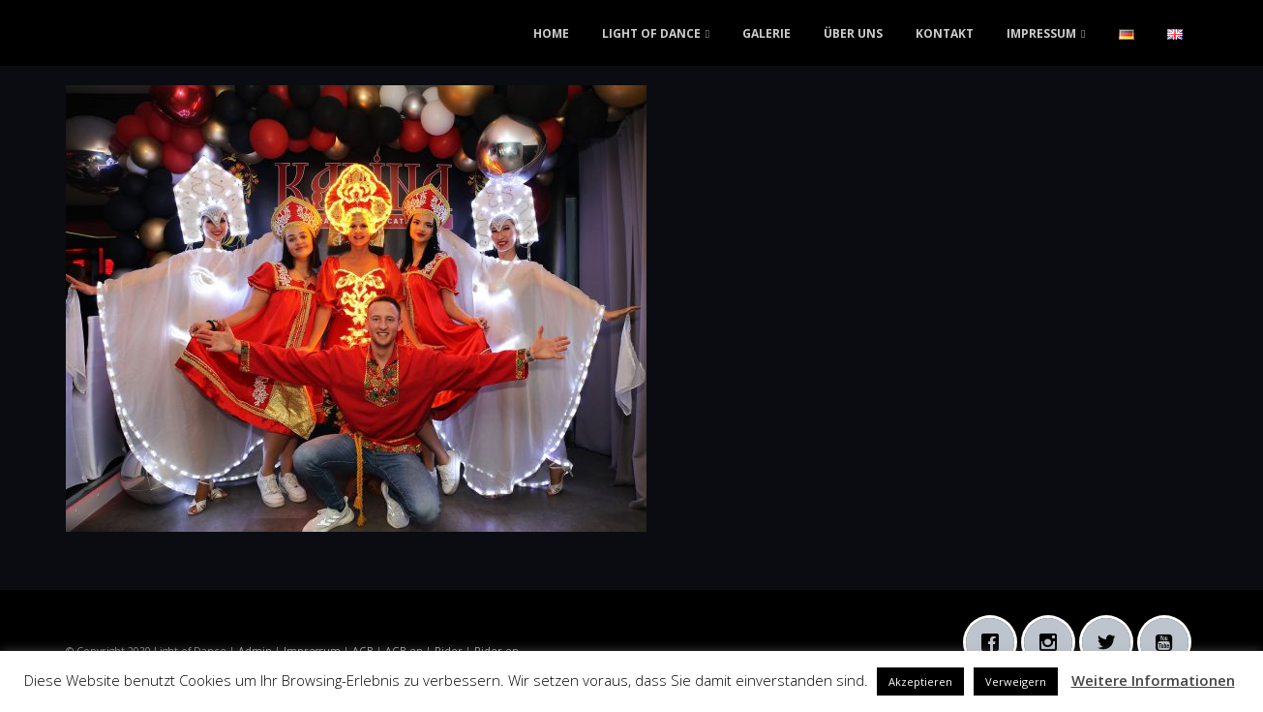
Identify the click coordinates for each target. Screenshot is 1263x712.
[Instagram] (1053, 642)
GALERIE (766, 33)
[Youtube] (1169, 642)
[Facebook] (995, 642)
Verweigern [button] (1015, 681)
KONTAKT (945, 33)
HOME (551, 33)
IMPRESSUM (1041, 33)
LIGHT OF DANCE (651, 33)
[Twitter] (1111, 642)
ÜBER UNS (853, 33)
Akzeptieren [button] (920, 681)
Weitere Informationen (1153, 680)
